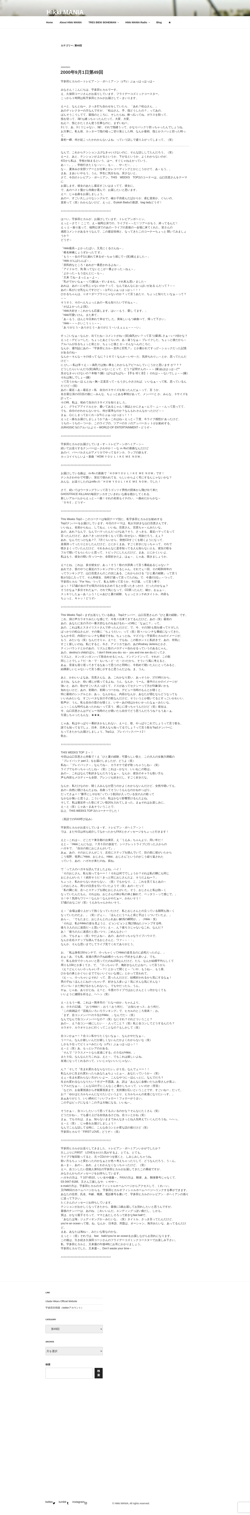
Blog (159, 22)
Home (49, 22)
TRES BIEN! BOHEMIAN (104, 22)
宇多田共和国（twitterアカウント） (64, 1307)
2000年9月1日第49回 (81, 72)
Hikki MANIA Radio (138, 22)
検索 (47, 1364)
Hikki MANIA (65, 12)
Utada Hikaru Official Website (61, 1301)
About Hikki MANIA (71, 22)
